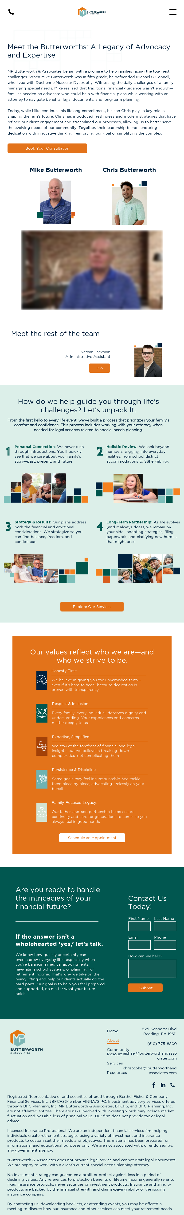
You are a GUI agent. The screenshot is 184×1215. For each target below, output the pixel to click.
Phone (160, 937)
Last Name (164, 918)
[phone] (172, 1085)
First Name (138, 918)
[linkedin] (163, 1085)
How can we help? (145, 956)
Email (133, 937)
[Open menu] (172, 11)
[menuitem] (118, 1031)
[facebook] (154, 1085)
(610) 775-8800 (162, 1043)
